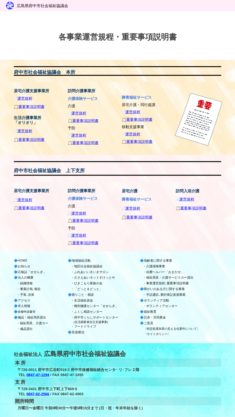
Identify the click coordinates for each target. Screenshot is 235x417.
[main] (117, 35)
